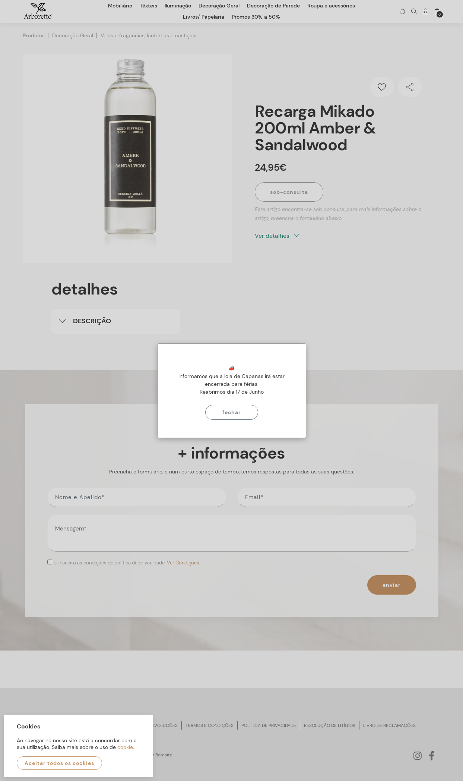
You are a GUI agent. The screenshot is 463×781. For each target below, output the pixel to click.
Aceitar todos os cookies (59, 763)
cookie (125, 747)
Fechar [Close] (231, 412)
